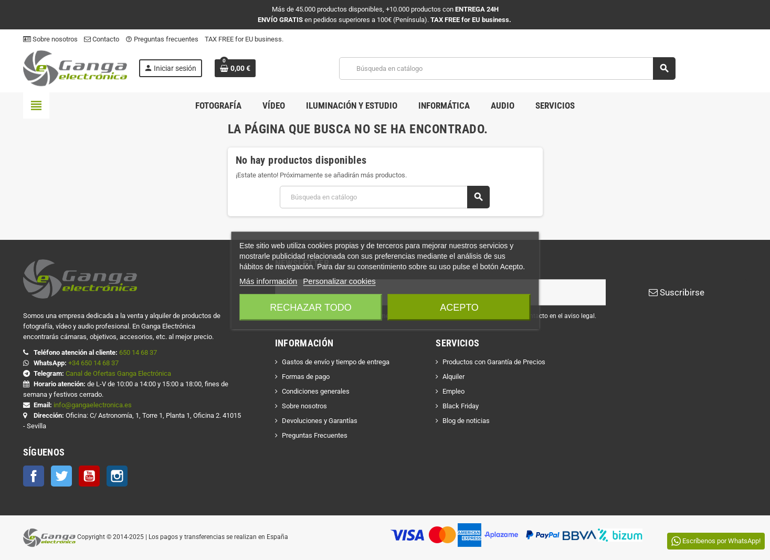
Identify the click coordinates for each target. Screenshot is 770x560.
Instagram (117, 476)
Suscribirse (676, 292)
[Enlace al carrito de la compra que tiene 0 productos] (235, 68)
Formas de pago (306, 377)
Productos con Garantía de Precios (493, 362)
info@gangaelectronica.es (93, 405)
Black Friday (460, 406)
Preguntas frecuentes (161, 39)
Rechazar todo (310, 307)
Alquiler (453, 377)
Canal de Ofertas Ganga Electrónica (118, 373)
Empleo (453, 391)
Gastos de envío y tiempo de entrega (335, 362)
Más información (268, 280)
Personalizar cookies (339, 280)
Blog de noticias (466, 421)
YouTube (89, 476)
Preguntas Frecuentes (314, 435)
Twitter (61, 476)
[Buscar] (506, 68)
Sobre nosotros (50, 39)
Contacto (101, 39)
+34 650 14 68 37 (93, 363)
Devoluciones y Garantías (319, 421)
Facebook (33, 476)
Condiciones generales (316, 391)
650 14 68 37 (138, 352)
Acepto (459, 307)
